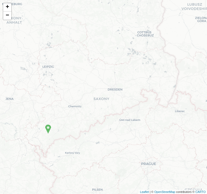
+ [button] (7, 7)
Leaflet (144, 191)
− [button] (7, 16)
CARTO (200, 191)
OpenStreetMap (164, 191)
